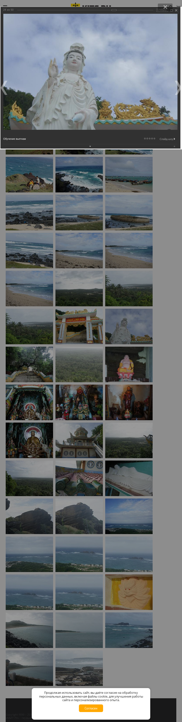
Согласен (91, 708)
